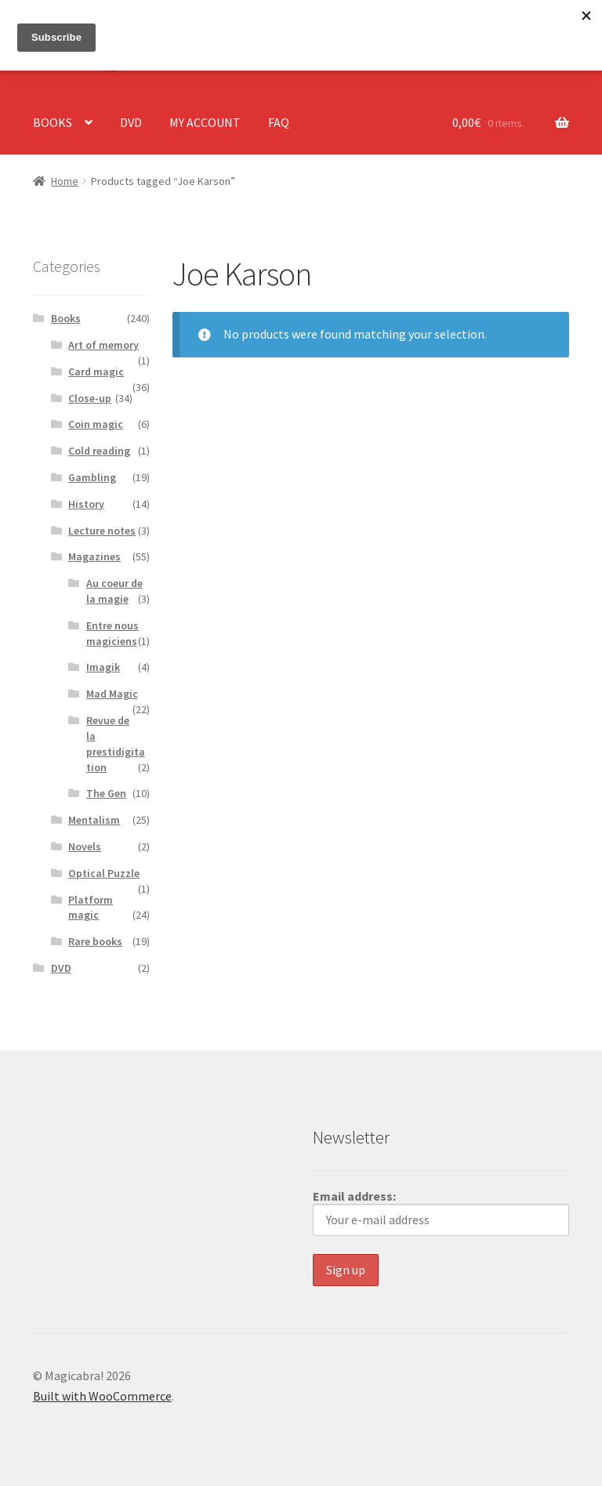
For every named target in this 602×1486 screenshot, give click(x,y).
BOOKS (52, 122)
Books (66, 318)
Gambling (92, 477)
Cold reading (99, 451)
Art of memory (103, 345)
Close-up (89, 398)
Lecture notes (102, 531)
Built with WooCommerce (102, 1396)
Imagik (103, 667)
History (86, 504)
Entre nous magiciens (112, 633)
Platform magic (90, 907)
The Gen (106, 793)
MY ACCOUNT (205, 122)
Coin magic (95, 424)
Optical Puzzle (104, 873)
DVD (131, 122)
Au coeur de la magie (114, 591)
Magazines (94, 556)
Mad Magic (112, 694)
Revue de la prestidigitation (115, 743)
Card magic (96, 371)
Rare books (95, 941)
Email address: (441, 1212)
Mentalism (94, 820)
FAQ (278, 122)
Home (64, 181)
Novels (84, 846)
